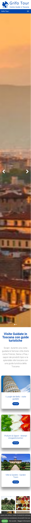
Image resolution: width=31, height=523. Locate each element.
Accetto (4, 521)
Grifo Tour (5, 11)
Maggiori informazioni (24, 521)
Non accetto (12, 521)
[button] (2, 170)
